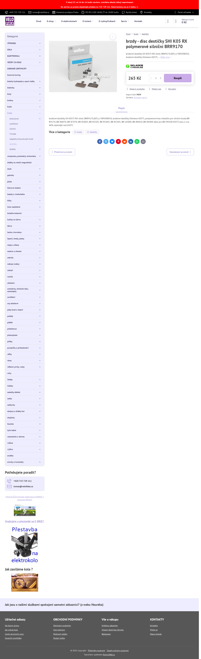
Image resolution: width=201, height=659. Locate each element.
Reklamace (106, 634)
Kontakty (154, 625)
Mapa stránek (156, 634)
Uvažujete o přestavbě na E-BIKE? (24, 521)
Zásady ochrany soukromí (118, 650)
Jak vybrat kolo (11, 630)
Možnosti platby (60, 634)
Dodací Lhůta (59, 638)
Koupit (178, 78)
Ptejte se (154, 630)
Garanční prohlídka (13, 638)
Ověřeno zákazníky (110, 625)
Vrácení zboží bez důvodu (113, 630)
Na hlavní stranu (12, 625)
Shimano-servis (140, 97)
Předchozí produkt (62, 152)
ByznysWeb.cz (109, 654)
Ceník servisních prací (14, 634)
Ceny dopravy (59, 630)
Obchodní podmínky (62, 625)
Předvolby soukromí (96, 650)
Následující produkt (180, 152)
